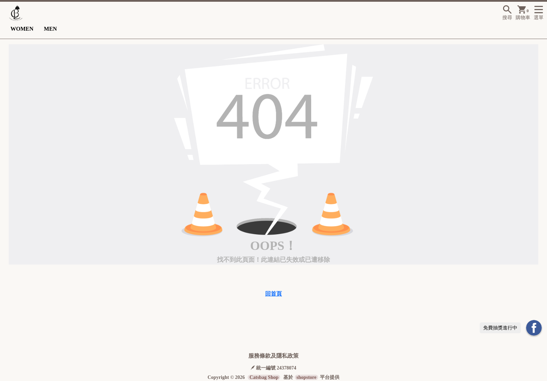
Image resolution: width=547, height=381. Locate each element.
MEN (50, 29)
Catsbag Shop (263, 377)
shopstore (306, 377)
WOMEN (21, 29)
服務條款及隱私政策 (273, 356)
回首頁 (273, 294)
